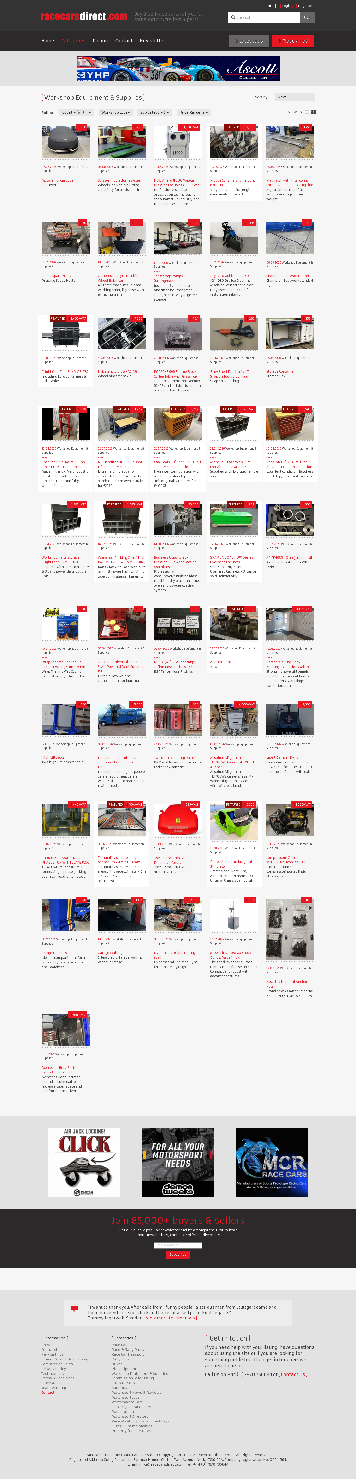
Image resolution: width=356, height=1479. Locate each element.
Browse (47, 1345)
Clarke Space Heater (57, 276)
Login (286, 6)
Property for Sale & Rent (133, 1431)
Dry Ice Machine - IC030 (229, 276)
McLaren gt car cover (58, 180)
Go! (307, 17)
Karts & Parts (123, 1383)
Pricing (100, 41)
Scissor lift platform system (120, 180)
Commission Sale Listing (133, 1378)
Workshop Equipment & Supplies (140, 1373)
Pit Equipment (124, 1369)
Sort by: (261, 97)
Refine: (47, 112)
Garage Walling (110, 953)
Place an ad (293, 41)
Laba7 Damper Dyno (282, 758)
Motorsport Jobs (126, 1397)
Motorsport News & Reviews (136, 1392)
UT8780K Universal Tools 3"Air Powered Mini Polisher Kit (121, 666)
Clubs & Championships (132, 1426)
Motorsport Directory (130, 1416)
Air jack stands (221, 662)
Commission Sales (57, 1364)
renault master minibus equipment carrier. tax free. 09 (120, 762)
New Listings (52, 1354)
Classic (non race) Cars (131, 1407)
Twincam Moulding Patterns (176, 758)
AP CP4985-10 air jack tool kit (289, 558)
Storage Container (280, 371)
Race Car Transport (128, 1354)
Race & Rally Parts (128, 1349)
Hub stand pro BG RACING (117, 371)
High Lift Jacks (53, 758)
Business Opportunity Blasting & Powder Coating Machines (175, 562)
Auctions (119, 1388)
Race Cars (120, 1345)
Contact (124, 41)
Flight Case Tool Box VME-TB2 (65, 372)
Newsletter (152, 41)
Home (47, 41)
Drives (117, 1364)
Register (305, 6)
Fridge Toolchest (55, 953)
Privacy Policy (53, 1369)
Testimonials (52, 1373)
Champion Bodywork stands (288, 276)
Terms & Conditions (58, 1378)
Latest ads (249, 41)
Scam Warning (53, 1388)
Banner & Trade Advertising (64, 1359)
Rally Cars (120, 1359)
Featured (49, 1349)
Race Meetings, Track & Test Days (141, 1421)
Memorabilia (123, 1412)
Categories (73, 41)
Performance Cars (127, 1402)
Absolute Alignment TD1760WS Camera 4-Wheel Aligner (232, 762)
